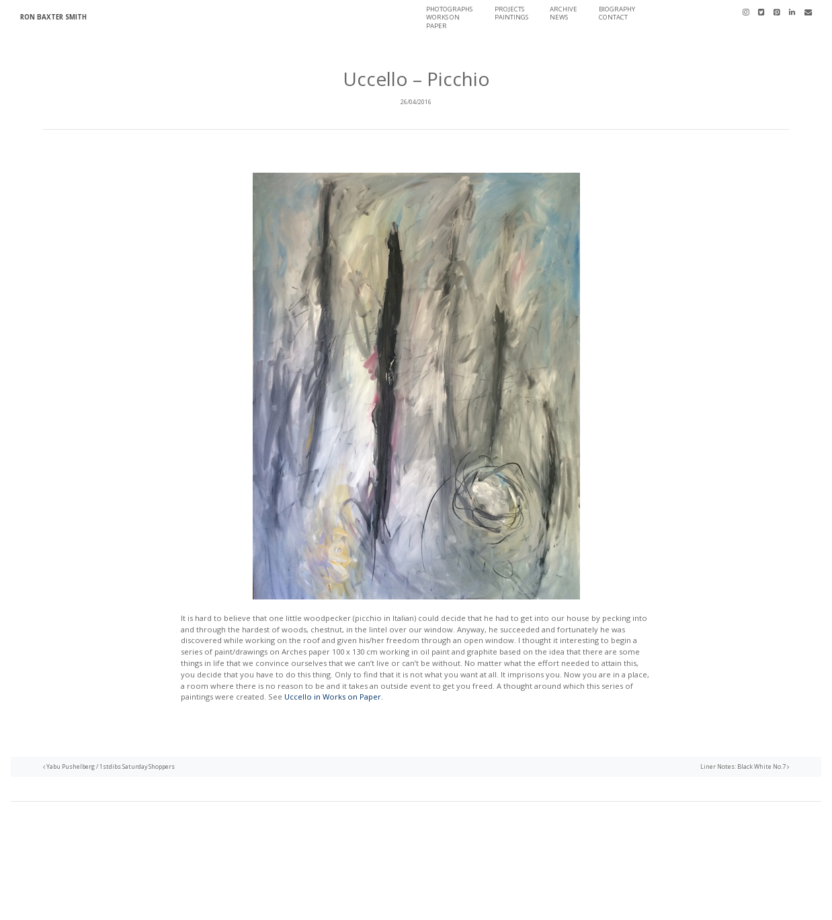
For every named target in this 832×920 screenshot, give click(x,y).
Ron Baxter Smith (53, 17)
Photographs (449, 9)
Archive (563, 9)
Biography (617, 9)
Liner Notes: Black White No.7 (744, 766)
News (559, 17)
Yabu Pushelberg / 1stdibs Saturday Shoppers (109, 766)
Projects (509, 9)
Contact (613, 17)
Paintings (511, 17)
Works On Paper (443, 21)
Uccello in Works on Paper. (333, 697)
